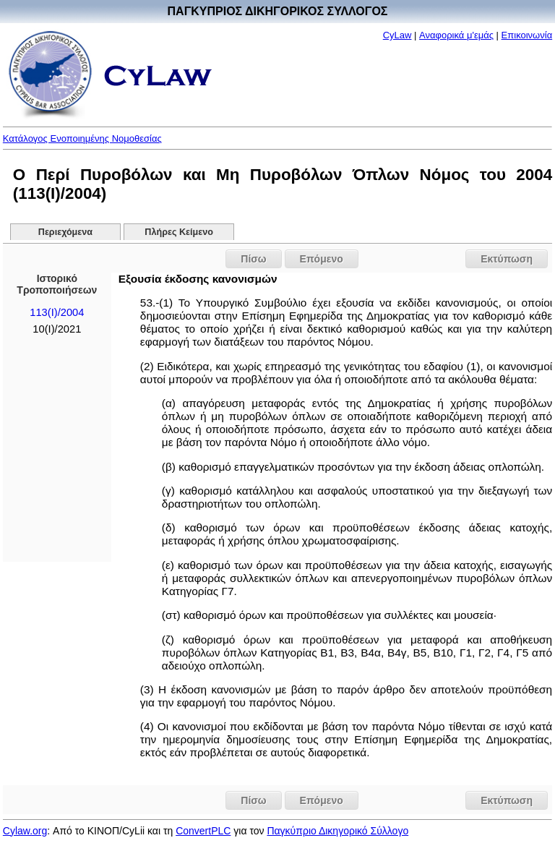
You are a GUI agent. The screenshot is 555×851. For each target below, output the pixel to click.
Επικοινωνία (527, 35)
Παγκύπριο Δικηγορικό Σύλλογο (337, 831)
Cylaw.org (25, 831)
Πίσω (253, 259)
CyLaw (397, 35)
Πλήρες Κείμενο (179, 232)
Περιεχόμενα (65, 232)
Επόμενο (321, 259)
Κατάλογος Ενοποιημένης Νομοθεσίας (82, 138)
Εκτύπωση (507, 259)
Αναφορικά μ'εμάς (456, 35)
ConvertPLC (203, 831)
